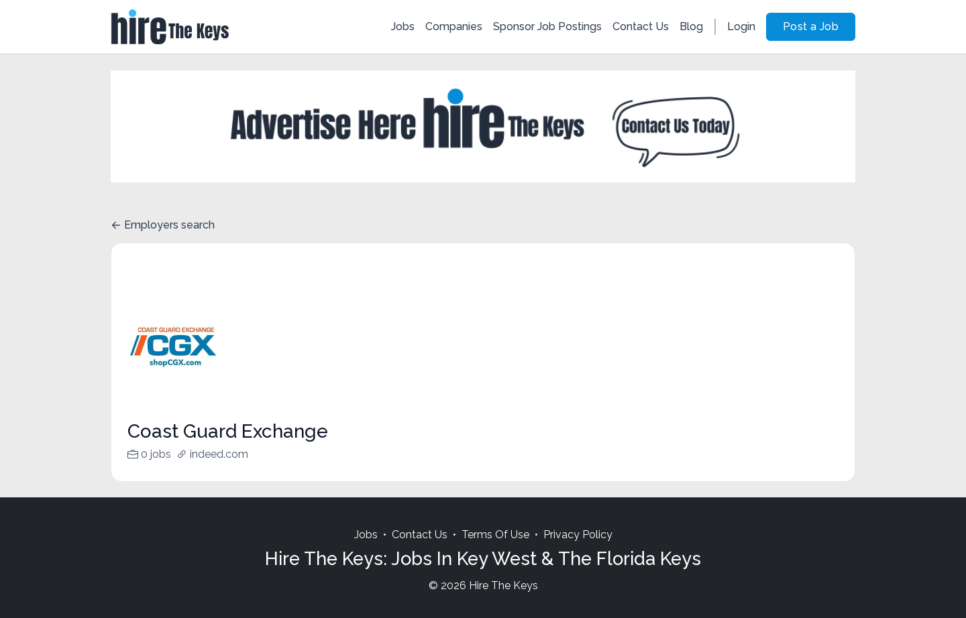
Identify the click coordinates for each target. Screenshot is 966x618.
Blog (691, 26)
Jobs (403, 26)
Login (741, 26)
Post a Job (811, 26)
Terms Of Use (495, 550)
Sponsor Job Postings (547, 26)
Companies (453, 26)
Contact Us (640, 26)
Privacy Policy (577, 550)
